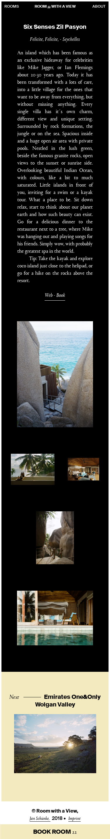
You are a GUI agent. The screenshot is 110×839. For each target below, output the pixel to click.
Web (49, 295)
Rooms (11, 6)
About (99, 6)
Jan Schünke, (40, 818)
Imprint (74, 818)
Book (60, 295)
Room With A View (55, 6)
